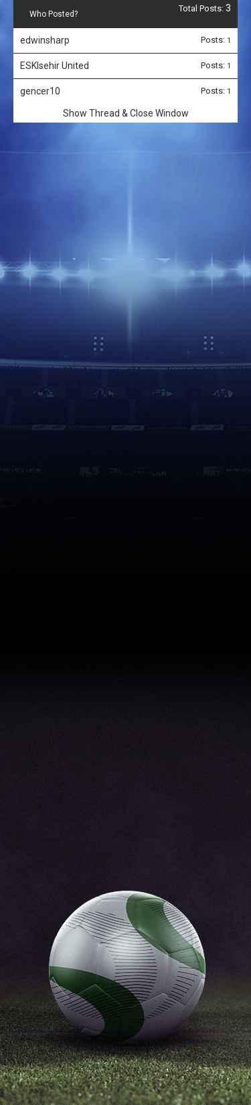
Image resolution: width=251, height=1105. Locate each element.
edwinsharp (45, 40)
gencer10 (40, 91)
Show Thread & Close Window (126, 113)
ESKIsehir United (54, 65)
